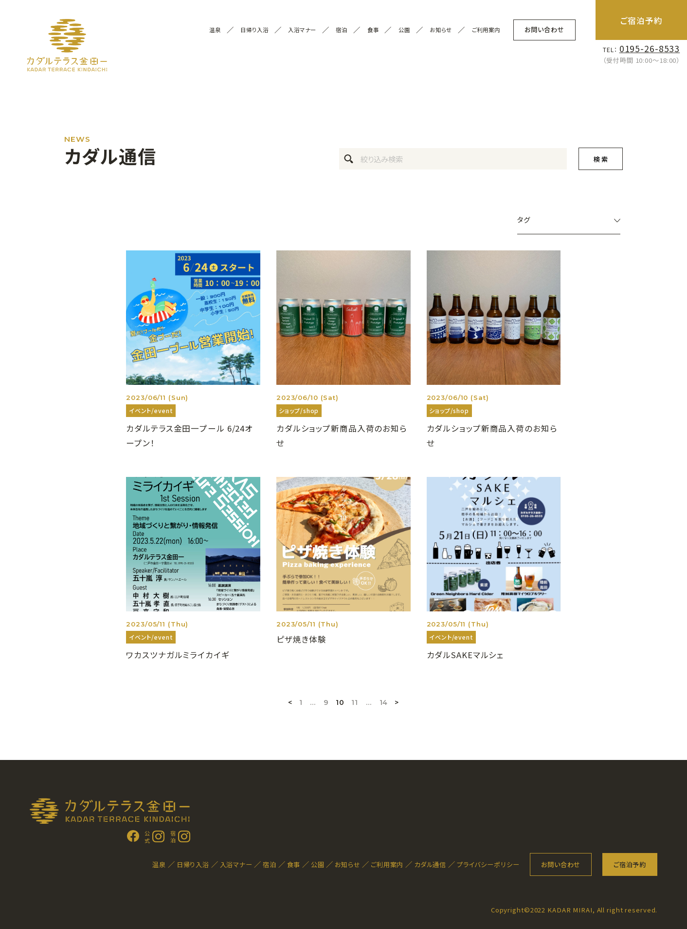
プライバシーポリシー (488, 864)
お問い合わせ (544, 29)
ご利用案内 (486, 30)
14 (384, 702)
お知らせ (441, 30)
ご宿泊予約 (641, 20)
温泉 (159, 864)
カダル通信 (430, 864)
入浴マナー (302, 30)
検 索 (601, 159)
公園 (318, 864)
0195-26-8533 (649, 48)
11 (354, 702)
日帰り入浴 (254, 30)
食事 (294, 864)
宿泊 (269, 864)
